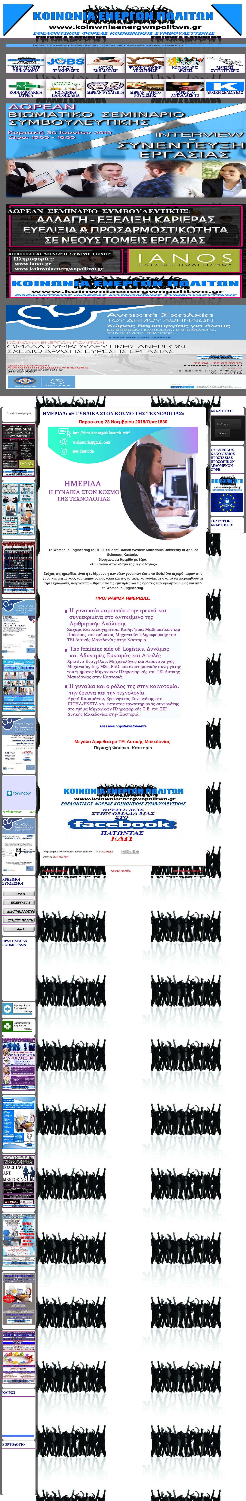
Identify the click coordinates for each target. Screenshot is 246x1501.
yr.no (33, 811)
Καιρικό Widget (19, 793)
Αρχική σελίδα (121, 870)
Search (222, 432)
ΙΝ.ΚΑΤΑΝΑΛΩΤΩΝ (20, 911)
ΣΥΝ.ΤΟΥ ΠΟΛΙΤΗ (20, 920)
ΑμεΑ (20, 929)
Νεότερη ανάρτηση (55, 870)
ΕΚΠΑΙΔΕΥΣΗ (60, 856)
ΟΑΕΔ (21, 894)
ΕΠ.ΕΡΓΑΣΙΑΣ (20, 902)
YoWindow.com (12, 811)
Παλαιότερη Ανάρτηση (188, 870)
